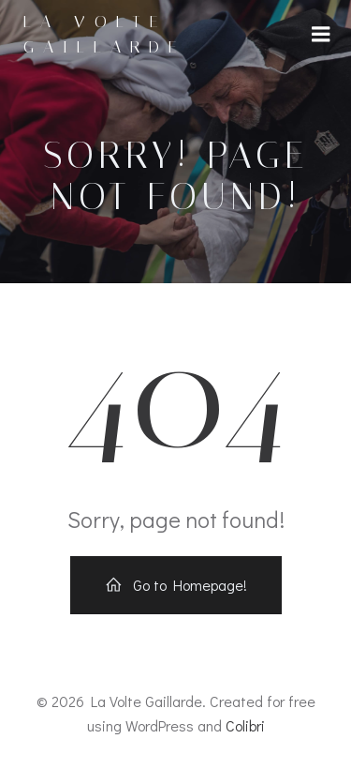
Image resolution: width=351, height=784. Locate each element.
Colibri (245, 725)
